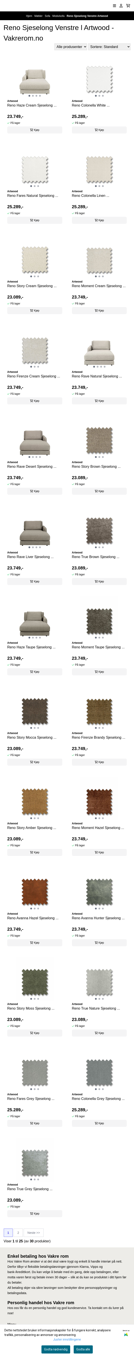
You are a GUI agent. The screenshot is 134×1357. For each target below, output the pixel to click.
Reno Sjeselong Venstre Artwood (87, 16)
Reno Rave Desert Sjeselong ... (31, 466)
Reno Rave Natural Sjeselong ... (97, 376)
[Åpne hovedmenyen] (114, 5)
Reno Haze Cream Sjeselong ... (32, 105)
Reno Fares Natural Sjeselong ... (32, 195)
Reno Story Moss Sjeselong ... (30, 1008)
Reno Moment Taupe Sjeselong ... (98, 647)
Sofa (48, 16)
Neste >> (33, 1232)
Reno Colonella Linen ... (90, 195)
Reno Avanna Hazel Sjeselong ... (33, 918)
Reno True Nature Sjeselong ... (96, 1008)
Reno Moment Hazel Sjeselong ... (98, 828)
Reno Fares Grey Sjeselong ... (30, 1099)
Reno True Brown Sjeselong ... (96, 557)
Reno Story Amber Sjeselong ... (31, 828)
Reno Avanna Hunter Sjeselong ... (98, 918)
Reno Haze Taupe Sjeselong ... (31, 647)
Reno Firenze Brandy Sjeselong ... (98, 737)
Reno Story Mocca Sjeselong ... (31, 737)
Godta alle (83, 1349)
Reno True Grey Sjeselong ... (29, 1189)
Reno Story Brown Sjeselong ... (96, 466)
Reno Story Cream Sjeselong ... (32, 286)
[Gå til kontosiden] (121, 5)
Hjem (29, 16)
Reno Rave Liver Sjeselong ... (30, 557)
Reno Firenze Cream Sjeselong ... (33, 376)
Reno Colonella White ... (91, 105)
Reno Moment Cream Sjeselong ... (99, 286)
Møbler (38, 16)
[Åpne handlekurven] (128, 5)
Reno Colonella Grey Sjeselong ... (98, 1099)
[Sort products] (109, 46)
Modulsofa (58, 16)
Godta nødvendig (56, 1349)
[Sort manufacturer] (70, 46)
